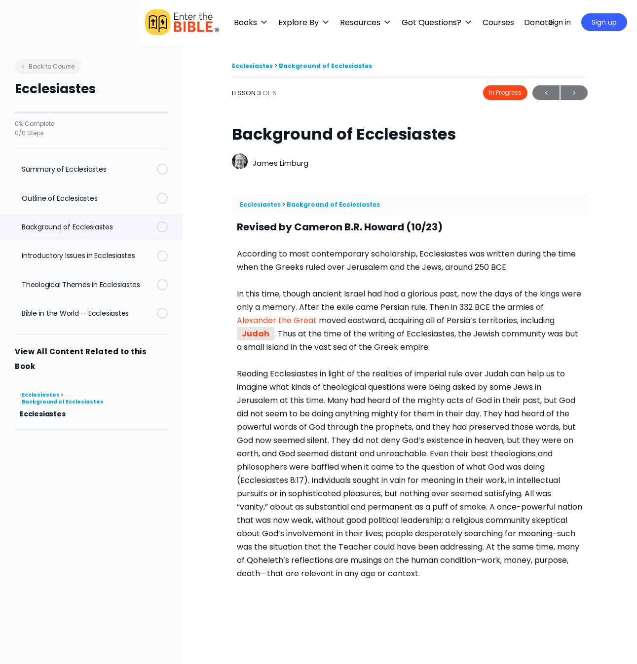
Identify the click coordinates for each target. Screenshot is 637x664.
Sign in (560, 22)
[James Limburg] (240, 162)
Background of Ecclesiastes (63, 402)
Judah (255, 333)
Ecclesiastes (41, 395)
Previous (546, 93)
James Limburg (280, 163)
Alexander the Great (277, 320)
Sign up (604, 22)
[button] (293, 22)
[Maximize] (527, 22)
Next (574, 93)
